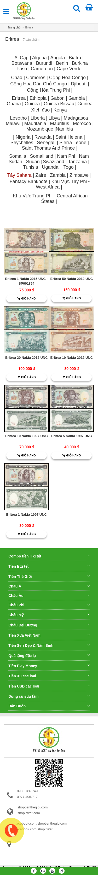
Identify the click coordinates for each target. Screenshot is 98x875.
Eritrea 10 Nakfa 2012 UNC (71, 358)
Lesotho (18, 118)
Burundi (44, 63)
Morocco (82, 123)
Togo (69, 167)
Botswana (21, 63)
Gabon (57, 98)
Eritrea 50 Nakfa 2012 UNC (71, 279)
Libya (54, 118)
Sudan (33, 161)
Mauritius (59, 123)
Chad (16, 77)
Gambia (76, 98)
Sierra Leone (72, 142)
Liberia (38, 118)
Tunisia (30, 167)
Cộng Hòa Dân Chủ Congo (38, 83)
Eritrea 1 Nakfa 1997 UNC (26, 514)
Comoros (35, 77)
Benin (62, 63)
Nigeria (23, 137)
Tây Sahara (19, 175)
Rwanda (42, 137)
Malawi (13, 123)
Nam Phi (66, 156)
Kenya (60, 110)
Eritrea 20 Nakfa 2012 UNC (26, 358)
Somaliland (41, 156)
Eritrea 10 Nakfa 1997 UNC (26, 436)
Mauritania (35, 123)
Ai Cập (21, 57)
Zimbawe (79, 175)
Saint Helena (68, 137)
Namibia (64, 129)
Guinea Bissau (59, 103)
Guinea (32, 103)
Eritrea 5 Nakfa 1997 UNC (71, 436)
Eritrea (19, 98)
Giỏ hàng (26, 298)
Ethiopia (38, 98)
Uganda (50, 167)
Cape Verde (69, 68)
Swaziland (53, 161)
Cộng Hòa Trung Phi (48, 90)
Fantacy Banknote (29, 181)
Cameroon (42, 68)
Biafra (75, 57)
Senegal (45, 142)
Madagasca (76, 118)
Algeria (39, 57)
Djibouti (79, 83)
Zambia (58, 175)
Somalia (18, 156)
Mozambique (39, 129)
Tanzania (77, 161)
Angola (57, 57)
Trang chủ (14, 27)
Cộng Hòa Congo (67, 77)
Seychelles (21, 142)
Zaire (41, 175)
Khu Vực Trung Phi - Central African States (50, 198)
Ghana (14, 103)
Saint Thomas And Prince (48, 148)
